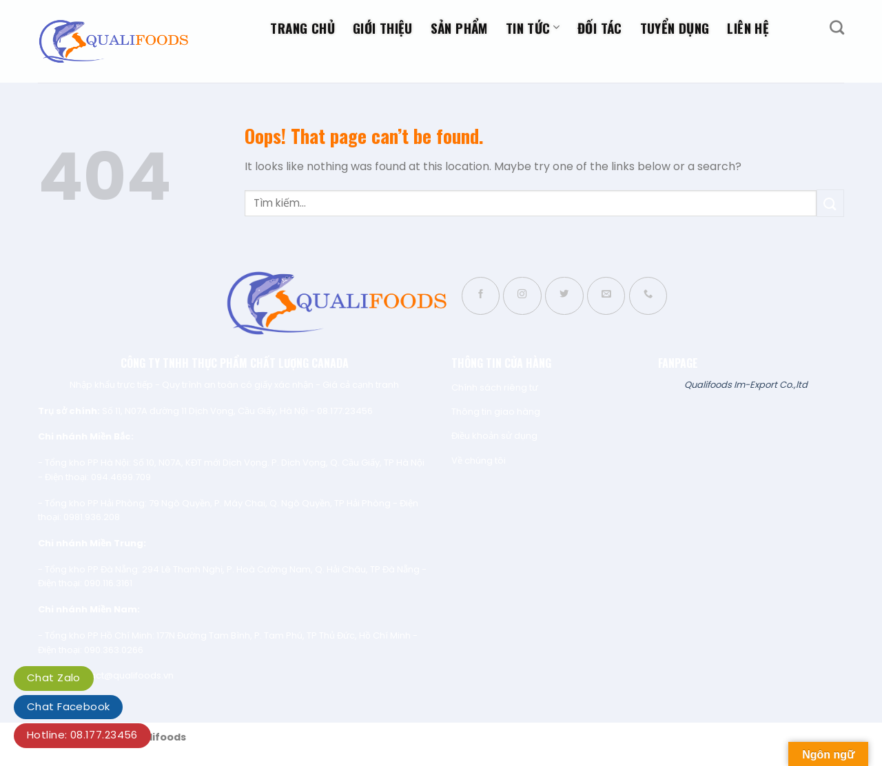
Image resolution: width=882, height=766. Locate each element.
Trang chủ (302, 27)
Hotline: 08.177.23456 (82, 734)
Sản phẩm (459, 27)
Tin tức (533, 27)
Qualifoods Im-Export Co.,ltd (746, 384)
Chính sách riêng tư (494, 387)
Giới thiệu (383, 27)
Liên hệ (748, 27)
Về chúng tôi (478, 460)
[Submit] (830, 202)
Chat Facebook (68, 706)
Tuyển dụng (675, 27)
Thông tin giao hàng (495, 411)
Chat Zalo (54, 677)
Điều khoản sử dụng (494, 435)
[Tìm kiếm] (837, 27)
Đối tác (599, 27)
